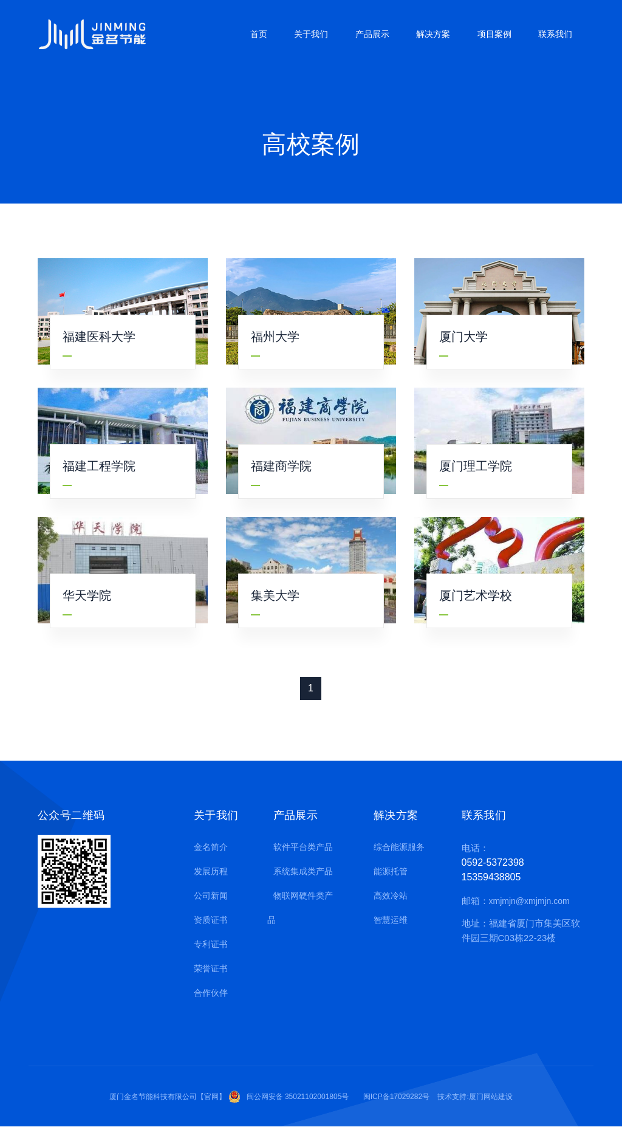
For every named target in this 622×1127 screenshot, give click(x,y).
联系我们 (555, 34)
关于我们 (311, 34)
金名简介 (208, 847)
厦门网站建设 (491, 1096)
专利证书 (208, 944)
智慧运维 (387, 920)
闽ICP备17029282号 (396, 1096)
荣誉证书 (208, 968)
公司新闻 (208, 895)
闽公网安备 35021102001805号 (298, 1096)
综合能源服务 (396, 847)
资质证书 (208, 920)
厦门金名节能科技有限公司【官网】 (167, 1096)
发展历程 (208, 871)
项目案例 (494, 34)
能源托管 (387, 871)
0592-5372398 (493, 862)
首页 (258, 34)
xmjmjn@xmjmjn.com (529, 901)
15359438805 (491, 877)
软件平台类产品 (300, 847)
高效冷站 (387, 895)
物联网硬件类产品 (300, 908)
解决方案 (433, 34)
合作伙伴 (208, 993)
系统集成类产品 (300, 871)
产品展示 (372, 34)
